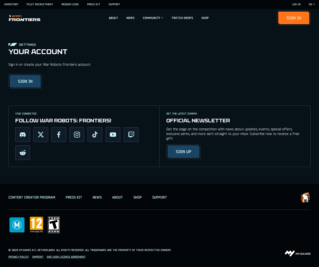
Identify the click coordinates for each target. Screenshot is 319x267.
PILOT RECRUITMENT (40, 4)
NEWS (130, 18)
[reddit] (22, 152)
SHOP (205, 18)
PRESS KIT (93, 4)
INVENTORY (11, 4)
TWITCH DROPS (182, 18)
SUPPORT (114, 4)
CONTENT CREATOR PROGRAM (31, 197)
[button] (113, 18)
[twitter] (40, 134)
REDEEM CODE (70, 4)
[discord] (22, 134)
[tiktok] (95, 134)
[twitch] (131, 134)
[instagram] (77, 134)
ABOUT (113, 18)
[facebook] (58, 134)
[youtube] (113, 134)
